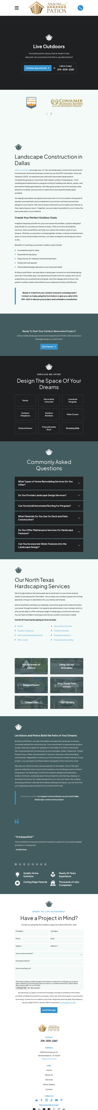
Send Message (49, 1010)
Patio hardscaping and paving (29, 635)
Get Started (49, 346)
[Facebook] (41, 1100)
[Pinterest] (61, 1100)
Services (49, 1079)
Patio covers (22, 640)
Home (49, 1070)
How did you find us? (23, 961)
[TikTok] (51, 1100)
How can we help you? (23, 968)
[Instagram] (46, 1100)
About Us (49, 1075)
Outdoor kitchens (61, 630)
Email (52, 938)
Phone (18, 938)
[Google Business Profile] (36, 1100)
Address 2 (54, 946)
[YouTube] (56, 1100)
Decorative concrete (63, 626)
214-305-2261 (65, 69)
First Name (19, 931)
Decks (20, 626)
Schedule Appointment (38, 68)
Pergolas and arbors (62, 635)
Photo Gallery (49, 1084)
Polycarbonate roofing (63, 640)
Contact (49, 1089)
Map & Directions (49, 1059)
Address (18, 946)
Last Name (54, 931)
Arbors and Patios (22, 170)
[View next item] (51, 114)
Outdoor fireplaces (25, 630)
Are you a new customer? (24, 953)
